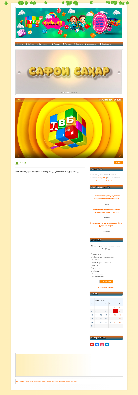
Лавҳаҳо (57, 44)
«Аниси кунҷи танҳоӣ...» (102, 263)
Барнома (79, 44)
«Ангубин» (97, 254)
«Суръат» (96, 268)
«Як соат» (96, 265)
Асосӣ (21, 44)
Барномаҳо (44, 44)
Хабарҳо (31, 44)
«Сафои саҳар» (98, 277)
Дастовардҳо (92, 44)
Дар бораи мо (108, 44)
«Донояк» (96, 271)
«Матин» (96, 260)
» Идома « (106, 204)
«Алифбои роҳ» (99, 274)
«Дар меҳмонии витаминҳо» (103, 257)
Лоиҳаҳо (68, 44)
